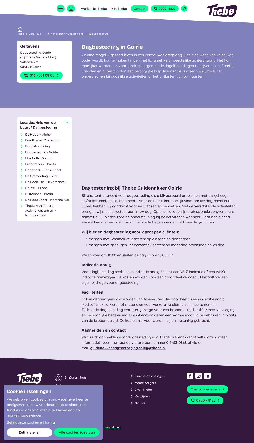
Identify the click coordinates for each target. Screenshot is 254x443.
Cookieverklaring (109, 427)
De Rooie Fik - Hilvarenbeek (45, 182)
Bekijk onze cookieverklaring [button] (31, 422)
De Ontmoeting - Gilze (41, 176)
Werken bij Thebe (94, 9)
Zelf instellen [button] (30, 432)
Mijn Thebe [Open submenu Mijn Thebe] (119, 9)
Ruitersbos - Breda (39, 194)
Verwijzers (142, 396)
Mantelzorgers (145, 383)
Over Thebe (143, 389)
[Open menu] (61, 8)
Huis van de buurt (98, 33)
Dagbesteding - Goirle (41, 152)
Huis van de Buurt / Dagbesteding (65, 33)
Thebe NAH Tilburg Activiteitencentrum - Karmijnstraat (40, 210)
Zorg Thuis (35, 33)
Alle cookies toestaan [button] (77, 432)
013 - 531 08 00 (41, 75)
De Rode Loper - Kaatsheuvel (47, 200)
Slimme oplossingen (150, 376)
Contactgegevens (208, 389)
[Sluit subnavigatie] (44, 125)
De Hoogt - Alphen (38, 134)
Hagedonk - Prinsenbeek (43, 170)
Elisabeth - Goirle (37, 158)
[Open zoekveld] (184, 8)
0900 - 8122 (165, 8)
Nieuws (140, 403)
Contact (139, 9)
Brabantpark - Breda (40, 164)
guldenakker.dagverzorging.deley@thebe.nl (128, 348)
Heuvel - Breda (36, 188)
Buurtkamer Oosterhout (43, 140)
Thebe (20, 33)
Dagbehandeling (37, 146)
